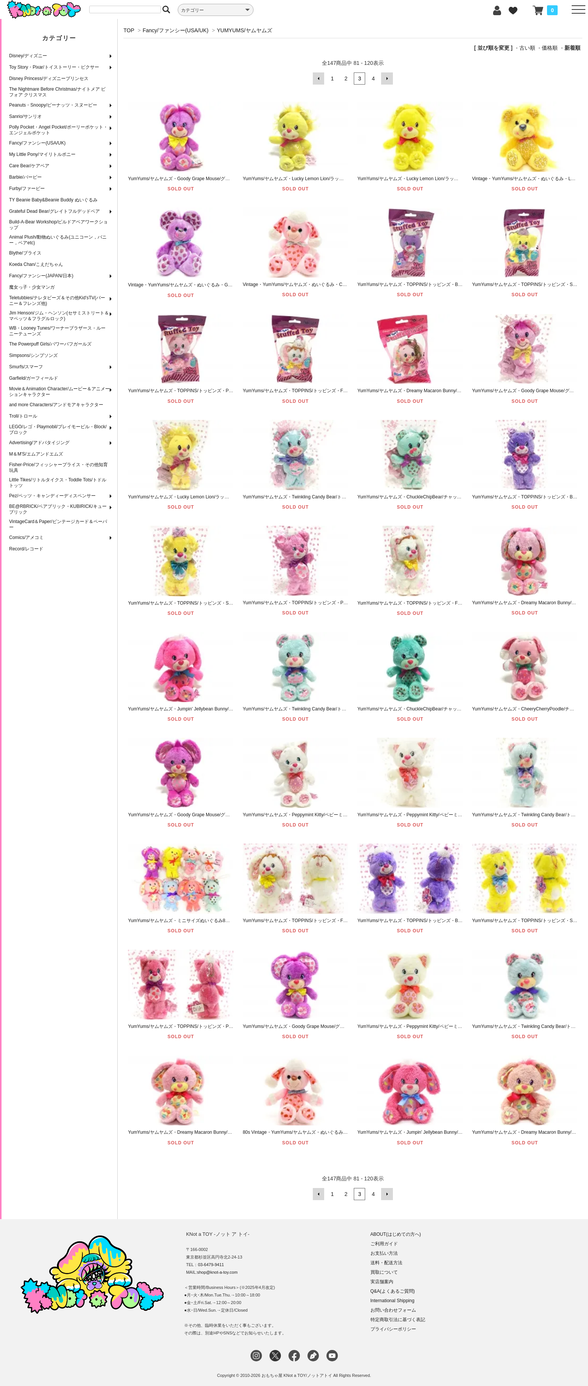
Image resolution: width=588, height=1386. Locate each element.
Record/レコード (26, 549)
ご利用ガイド (384, 1243)
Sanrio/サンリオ (25, 116)
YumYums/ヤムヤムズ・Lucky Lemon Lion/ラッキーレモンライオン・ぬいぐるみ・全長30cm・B (341, 178)
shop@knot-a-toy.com (217, 1272)
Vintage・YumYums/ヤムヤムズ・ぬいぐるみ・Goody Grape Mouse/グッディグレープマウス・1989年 (232, 285)
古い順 (527, 48)
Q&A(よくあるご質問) (392, 1291)
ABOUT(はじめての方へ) (395, 1234)
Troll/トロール (23, 416)
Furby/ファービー (27, 188)
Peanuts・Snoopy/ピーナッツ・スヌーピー (53, 105)
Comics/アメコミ (26, 537)
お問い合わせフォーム (393, 1310)
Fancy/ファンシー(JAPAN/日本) (41, 275)
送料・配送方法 (386, 1262)
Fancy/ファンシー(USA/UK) (37, 143)
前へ (318, 78)
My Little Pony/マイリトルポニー (42, 154)
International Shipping (392, 1300)
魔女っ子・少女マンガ (32, 287)
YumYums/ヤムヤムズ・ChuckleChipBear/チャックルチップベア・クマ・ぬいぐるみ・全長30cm (455, 709)
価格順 (550, 48)
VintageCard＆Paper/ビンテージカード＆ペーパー (58, 524)
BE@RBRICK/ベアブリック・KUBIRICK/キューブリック (58, 509)
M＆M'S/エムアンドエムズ (36, 454)
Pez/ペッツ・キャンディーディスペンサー (52, 495)
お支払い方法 (384, 1253)
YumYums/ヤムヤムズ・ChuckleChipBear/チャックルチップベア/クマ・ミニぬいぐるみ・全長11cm (458, 496)
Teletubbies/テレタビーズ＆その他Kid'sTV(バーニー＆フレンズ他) (57, 300)
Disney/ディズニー (28, 55)
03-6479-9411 (211, 1264)
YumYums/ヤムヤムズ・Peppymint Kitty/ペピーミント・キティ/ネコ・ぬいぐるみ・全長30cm (338, 814)
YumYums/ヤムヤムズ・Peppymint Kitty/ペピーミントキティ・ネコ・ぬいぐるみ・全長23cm (451, 814)
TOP (128, 30)
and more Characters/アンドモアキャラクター (56, 404)
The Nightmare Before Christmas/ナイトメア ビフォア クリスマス (57, 91)
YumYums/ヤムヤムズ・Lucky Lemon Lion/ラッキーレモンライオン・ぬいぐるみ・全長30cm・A (455, 178)
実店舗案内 (381, 1281)
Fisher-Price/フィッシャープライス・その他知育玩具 (58, 467)
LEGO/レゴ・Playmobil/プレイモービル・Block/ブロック (58, 429)
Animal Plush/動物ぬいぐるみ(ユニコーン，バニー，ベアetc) (58, 239)
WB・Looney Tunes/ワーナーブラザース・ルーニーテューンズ (57, 330)
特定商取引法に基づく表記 (397, 1319)
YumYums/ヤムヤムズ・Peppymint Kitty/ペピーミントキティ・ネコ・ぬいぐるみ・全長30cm (451, 1026)
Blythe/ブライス (25, 253)
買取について (384, 1272)
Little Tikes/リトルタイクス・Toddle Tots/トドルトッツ (57, 482)
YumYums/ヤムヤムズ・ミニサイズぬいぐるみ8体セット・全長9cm (197, 920)
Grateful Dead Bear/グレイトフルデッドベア (54, 211)
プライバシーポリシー (393, 1329)
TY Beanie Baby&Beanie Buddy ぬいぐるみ (53, 200)
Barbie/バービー (25, 177)
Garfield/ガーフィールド (33, 378)
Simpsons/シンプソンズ (33, 355)
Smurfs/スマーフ (26, 366)
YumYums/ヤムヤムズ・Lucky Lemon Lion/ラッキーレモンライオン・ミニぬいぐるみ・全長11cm (227, 496)
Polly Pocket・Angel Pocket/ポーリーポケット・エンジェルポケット (58, 129)
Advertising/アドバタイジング (39, 442)
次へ (387, 78)
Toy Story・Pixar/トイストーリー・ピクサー (54, 67)
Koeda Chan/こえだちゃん (36, 264)
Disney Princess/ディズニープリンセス (48, 78)
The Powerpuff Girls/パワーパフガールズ (50, 344)
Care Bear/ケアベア (29, 165)
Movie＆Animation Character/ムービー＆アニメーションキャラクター (59, 391)
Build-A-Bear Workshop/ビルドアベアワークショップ (58, 224)
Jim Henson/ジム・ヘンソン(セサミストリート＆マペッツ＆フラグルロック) (59, 315)
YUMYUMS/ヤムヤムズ (244, 30)
